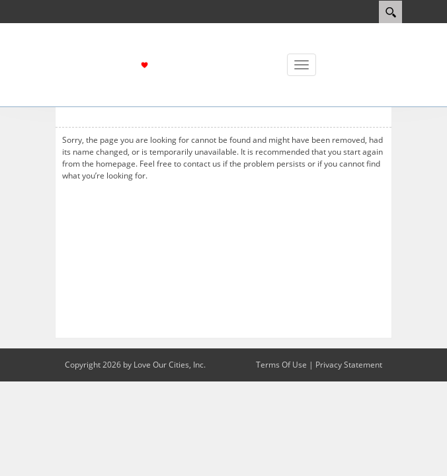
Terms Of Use (281, 364)
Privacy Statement (348, 364)
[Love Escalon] (170, 63)
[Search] (390, 12)
